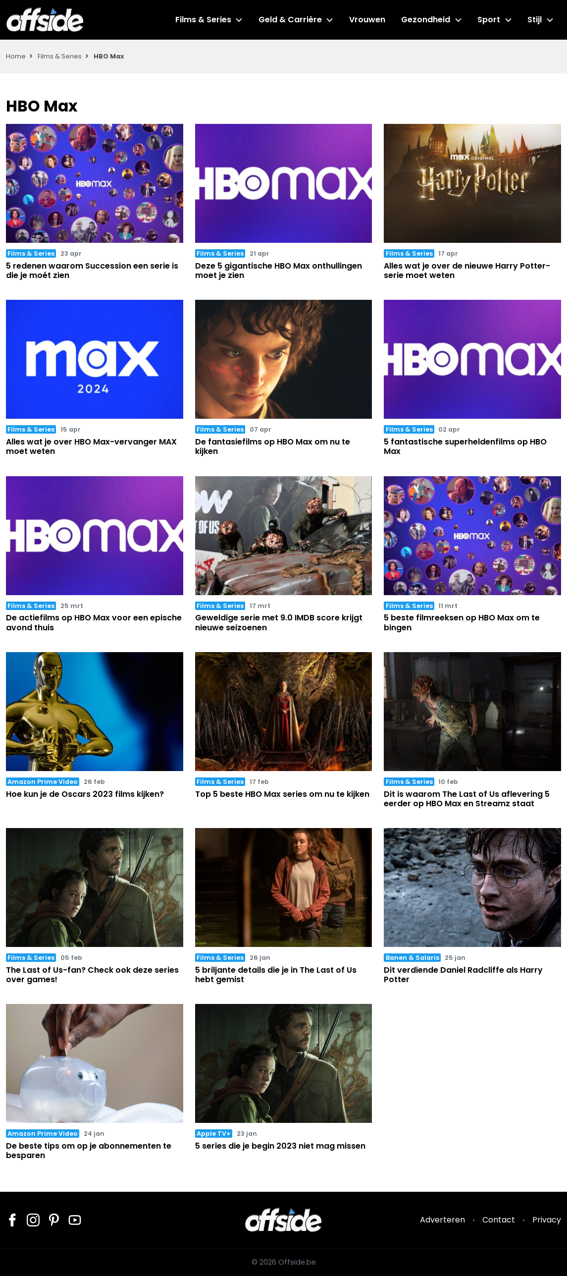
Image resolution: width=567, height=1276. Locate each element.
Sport (489, 19)
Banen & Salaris (412, 957)
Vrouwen (368, 19)
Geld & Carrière (291, 19)
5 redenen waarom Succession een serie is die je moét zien (92, 270)
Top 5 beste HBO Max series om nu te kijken (282, 794)
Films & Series (204, 19)
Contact (498, 1219)
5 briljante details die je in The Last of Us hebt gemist (276, 974)
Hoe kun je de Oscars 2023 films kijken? (85, 794)
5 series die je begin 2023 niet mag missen (280, 1146)
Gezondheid (426, 19)
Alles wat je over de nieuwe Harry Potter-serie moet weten (467, 270)
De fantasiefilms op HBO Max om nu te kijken (272, 446)
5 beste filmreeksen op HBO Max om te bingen (462, 622)
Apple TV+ (214, 1133)
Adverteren (442, 1219)
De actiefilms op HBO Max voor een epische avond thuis (94, 622)
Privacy (546, 1219)
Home (16, 56)
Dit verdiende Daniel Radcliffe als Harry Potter (463, 974)
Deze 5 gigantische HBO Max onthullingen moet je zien (278, 270)
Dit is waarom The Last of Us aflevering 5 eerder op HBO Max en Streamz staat (467, 798)
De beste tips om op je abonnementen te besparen (88, 1150)
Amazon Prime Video (42, 781)
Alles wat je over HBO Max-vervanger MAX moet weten (91, 446)
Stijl (534, 19)
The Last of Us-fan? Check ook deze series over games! (92, 974)
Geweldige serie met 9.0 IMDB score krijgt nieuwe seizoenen (278, 622)
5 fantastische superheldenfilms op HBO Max (465, 446)
